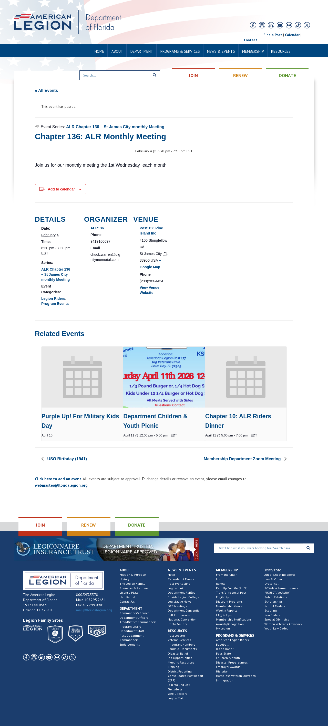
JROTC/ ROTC (272, 570)
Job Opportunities (180, 658)
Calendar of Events (181, 579)
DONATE (287, 75)
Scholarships (273, 601)
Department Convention (184, 610)
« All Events (46, 90)
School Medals (274, 606)
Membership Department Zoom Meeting (243, 459)
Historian (222, 671)
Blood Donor (224, 649)
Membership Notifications (234, 619)
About (117, 51)
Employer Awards (228, 667)
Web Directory (177, 694)
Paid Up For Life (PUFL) (232, 588)
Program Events (55, 304)
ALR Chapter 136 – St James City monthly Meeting (55, 274)
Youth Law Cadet (276, 628)
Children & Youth (228, 658)
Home (99, 51)
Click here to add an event (58, 478)
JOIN (193, 75)
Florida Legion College (183, 597)
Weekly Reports (226, 610)
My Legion (223, 628)
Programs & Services (180, 51)
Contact (250, 40)
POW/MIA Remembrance (281, 588)
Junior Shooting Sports (279, 574)
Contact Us (127, 601)
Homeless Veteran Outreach (236, 676)
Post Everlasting (179, 583)
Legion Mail (176, 698)
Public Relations (275, 597)
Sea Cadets (272, 615)
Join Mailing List (179, 685)
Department (141, 51)
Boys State (223, 653)
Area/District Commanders (138, 622)
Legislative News (179, 601)
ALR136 (97, 228)
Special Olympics (276, 619)
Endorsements (130, 644)
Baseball (222, 644)
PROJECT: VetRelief (277, 592)
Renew (220, 583)
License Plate (129, 592)
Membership (253, 51)
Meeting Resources (181, 662)
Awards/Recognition (230, 624)
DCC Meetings (177, 606)
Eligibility (222, 597)
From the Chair (226, 574)
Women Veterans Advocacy (283, 624)
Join (218, 579)
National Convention (182, 619)
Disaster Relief (178, 653)
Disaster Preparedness (232, 662)
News (172, 574)
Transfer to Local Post (231, 592)
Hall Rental (127, 597)
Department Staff (132, 631)
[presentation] (82, 377)
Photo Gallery (177, 624)
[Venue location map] (209, 238)
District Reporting (180, 671)
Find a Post (272, 35)
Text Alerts (175, 689)
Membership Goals (229, 606)
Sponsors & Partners (134, 588)
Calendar (292, 35)
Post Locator (176, 635)
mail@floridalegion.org (94, 610)
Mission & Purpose (133, 574)
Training (173, 667)
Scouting (270, 610)
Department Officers (134, 618)
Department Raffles (181, 592)
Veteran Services (179, 640)
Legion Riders (53, 298)
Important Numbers (181, 644)
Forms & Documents (182, 649)
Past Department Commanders (132, 638)
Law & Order (273, 579)
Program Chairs (130, 626)
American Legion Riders (232, 640)
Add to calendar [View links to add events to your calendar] (61, 189)
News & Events (221, 51)
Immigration (224, 680)
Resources (281, 51)
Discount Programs (229, 601)
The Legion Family (132, 583)
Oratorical (271, 583)
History (124, 579)
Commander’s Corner (134, 613)
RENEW (240, 75)
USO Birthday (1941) (66, 459)
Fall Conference (179, 615)
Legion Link (175, 588)
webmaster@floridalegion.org (61, 485)
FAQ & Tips (224, 615)
